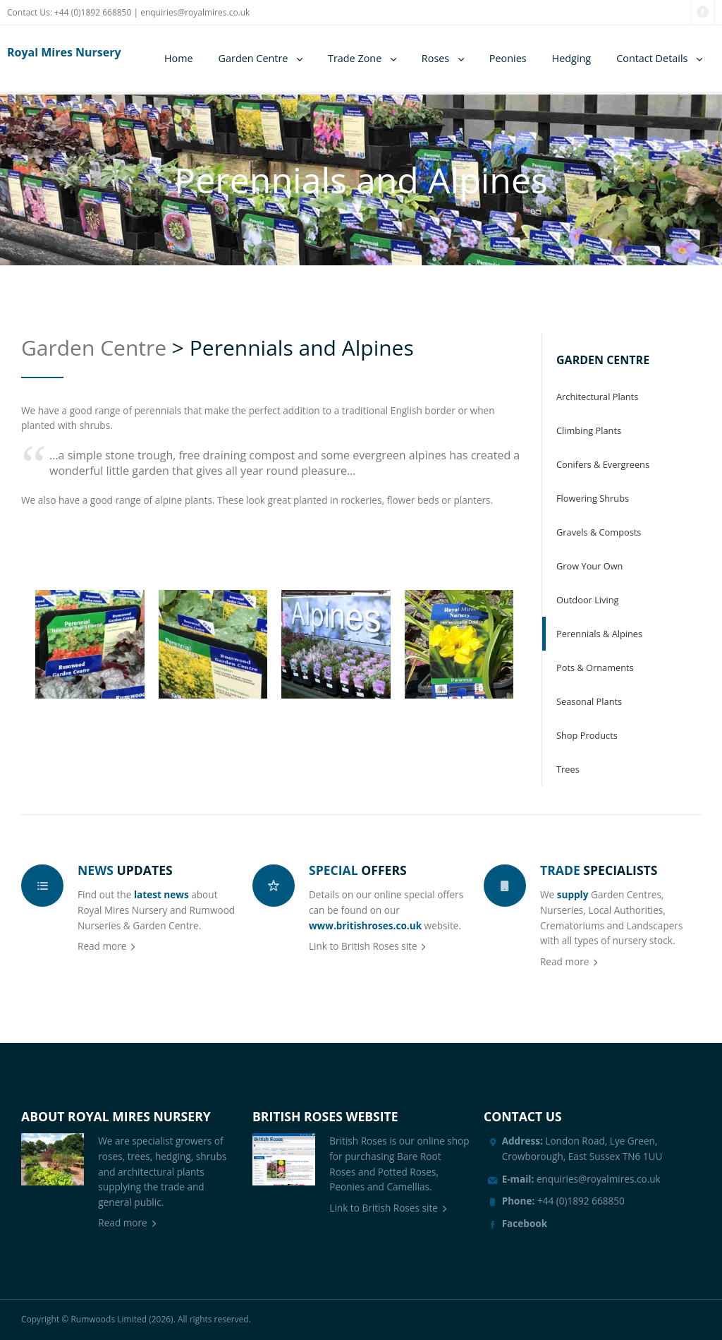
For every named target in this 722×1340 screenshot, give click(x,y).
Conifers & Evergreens (602, 464)
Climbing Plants (588, 430)
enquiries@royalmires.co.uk (195, 12)
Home (178, 58)
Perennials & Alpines (599, 633)
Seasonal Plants (589, 701)
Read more (102, 946)
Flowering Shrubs (592, 498)
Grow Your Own (589, 566)
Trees (568, 769)
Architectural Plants (597, 396)
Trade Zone (354, 58)
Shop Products (587, 735)
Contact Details (651, 58)
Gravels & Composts (598, 532)
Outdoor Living (587, 599)
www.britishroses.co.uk (365, 925)
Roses (435, 58)
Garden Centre (253, 58)
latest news (161, 894)
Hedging (572, 58)
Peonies (508, 58)
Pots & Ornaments (595, 667)
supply (573, 894)
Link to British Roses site (363, 946)
